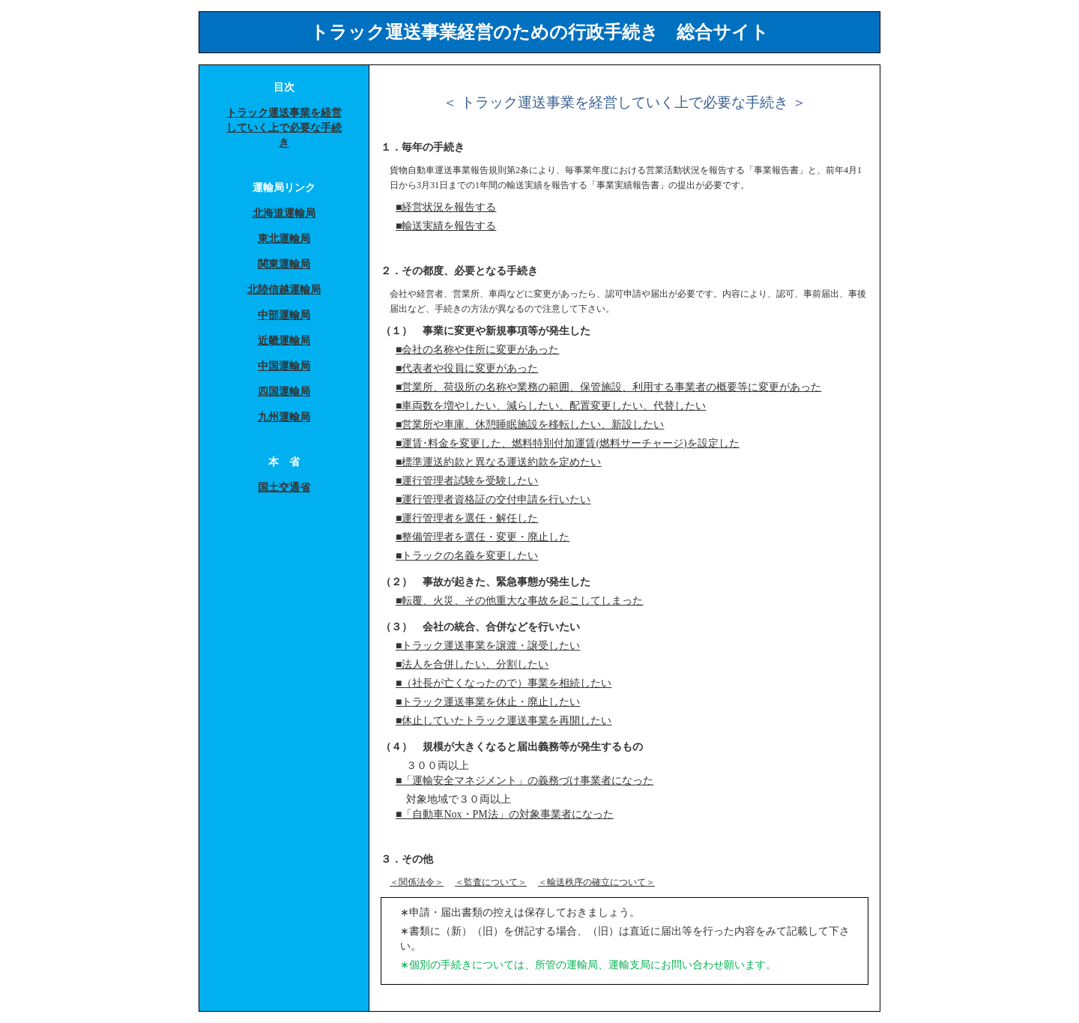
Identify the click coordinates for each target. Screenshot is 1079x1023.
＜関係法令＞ (417, 882)
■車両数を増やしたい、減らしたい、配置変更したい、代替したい (551, 405)
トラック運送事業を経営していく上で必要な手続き (284, 127)
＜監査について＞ (491, 882)
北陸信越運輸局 (284, 289)
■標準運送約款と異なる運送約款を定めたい (498, 462)
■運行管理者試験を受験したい (467, 480)
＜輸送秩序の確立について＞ (596, 882)
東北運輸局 (284, 238)
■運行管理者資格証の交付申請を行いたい (493, 499)
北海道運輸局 (284, 213)
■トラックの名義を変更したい (467, 555)
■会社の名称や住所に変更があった (477, 349)
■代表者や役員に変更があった (467, 368)
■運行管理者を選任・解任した (467, 518)
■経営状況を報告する (446, 207)
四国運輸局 (284, 391)
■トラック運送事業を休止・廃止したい (488, 701)
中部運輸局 (284, 315)
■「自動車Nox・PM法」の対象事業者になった (505, 814)
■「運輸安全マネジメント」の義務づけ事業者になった (524, 780)
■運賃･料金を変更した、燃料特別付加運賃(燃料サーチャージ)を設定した (568, 443)
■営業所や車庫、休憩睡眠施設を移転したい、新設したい (530, 424)
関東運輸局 (284, 264)
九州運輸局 (284, 417)
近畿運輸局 (284, 340)
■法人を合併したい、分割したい (472, 664)
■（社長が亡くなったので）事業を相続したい (503, 683)
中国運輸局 (284, 366)
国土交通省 (284, 487)
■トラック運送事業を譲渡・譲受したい (488, 645)
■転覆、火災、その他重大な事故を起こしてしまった (519, 600)
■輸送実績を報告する (446, 226)
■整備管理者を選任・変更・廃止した (482, 537)
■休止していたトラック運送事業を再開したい (503, 720)
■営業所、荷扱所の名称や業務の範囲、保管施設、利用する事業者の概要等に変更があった (608, 387)
